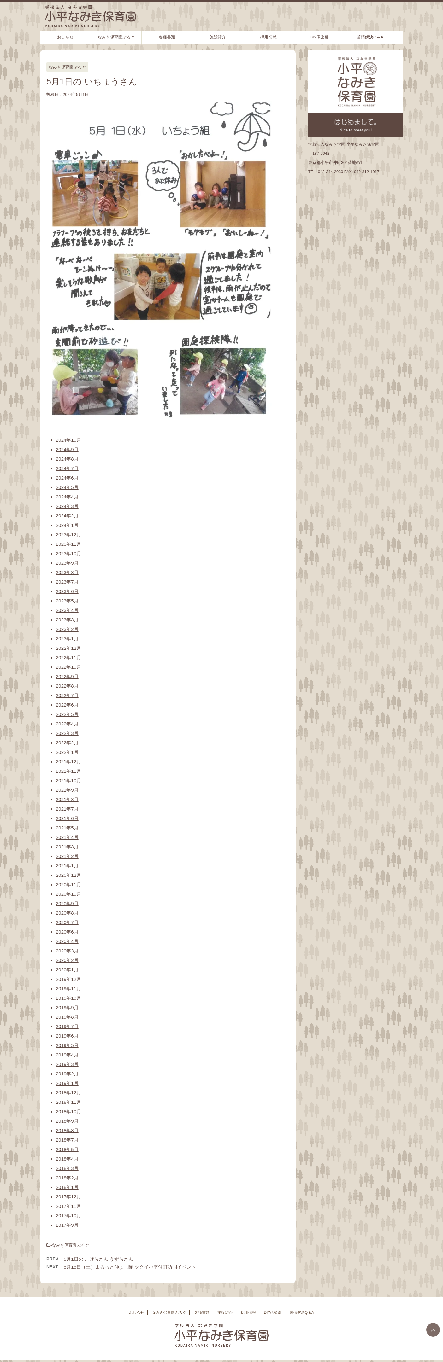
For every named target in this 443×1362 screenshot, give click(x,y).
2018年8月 (67, 1130)
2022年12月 (68, 648)
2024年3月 (67, 506)
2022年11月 (68, 657)
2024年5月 (67, 487)
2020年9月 (67, 903)
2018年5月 (67, 1149)
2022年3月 (67, 733)
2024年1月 (67, 525)
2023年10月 (68, 553)
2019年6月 (67, 1036)
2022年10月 (68, 667)
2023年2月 (67, 629)
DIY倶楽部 (319, 37)
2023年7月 (67, 582)
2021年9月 (67, 790)
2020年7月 (67, 922)
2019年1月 (67, 1083)
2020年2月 (67, 960)
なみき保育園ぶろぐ (116, 37)
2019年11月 (68, 988)
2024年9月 (67, 449)
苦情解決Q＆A (370, 37)
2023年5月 (67, 600)
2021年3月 (67, 846)
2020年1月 (67, 969)
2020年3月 (67, 950)
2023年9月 (67, 563)
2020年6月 (67, 931)
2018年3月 (67, 1168)
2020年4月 (67, 941)
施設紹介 (218, 37)
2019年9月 (67, 1007)
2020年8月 (67, 913)
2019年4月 (67, 1054)
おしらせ (65, 37)
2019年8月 (67, 1017)
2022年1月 (67, 752)
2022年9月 (67, 676)
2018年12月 (68, 1092)
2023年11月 (68, 544)
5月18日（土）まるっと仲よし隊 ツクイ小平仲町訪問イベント (130, 1267)
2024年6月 (67, 477)
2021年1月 (67, 865)
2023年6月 (67, 591)
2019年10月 (68, 998)
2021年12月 (68, 761)
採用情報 (268, 37)
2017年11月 (68, 1206)
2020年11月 (68, 884)
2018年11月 (68, 1102)
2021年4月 (67, 837)
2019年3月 (67, 1064)
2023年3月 (67, 619)
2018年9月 (67, 1121)
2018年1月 (67, 1187)
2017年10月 (68, 1215)
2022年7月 (67, 695)
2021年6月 (67, 818)
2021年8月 (67, 799)
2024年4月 (67, 496)
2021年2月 (67, 856)
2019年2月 (67, 1073)
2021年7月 (67, 809)
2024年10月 (68, 440)
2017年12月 (68, 1196)
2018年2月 (67, 1177)
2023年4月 (67, 610)
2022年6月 (67, 704)
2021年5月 (67, 827)
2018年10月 (68, 1111)
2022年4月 (67, 723)
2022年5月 (67, 714)
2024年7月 (67, 468)
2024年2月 (67, 515)
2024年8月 (67, 459)
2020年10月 (68, 894)
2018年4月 (67, 1158)
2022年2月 (67, 742)
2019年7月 (67, 1026)
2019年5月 (67, 1045)
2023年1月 (67, 638)
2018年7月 (67, 1140)
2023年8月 (67, 572)
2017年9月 (67, 1225)
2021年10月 (68, 780)
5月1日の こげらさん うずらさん (98, 1259)
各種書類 (167, 37)
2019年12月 (68, 979)
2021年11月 (68, 771)
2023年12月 (68, 534)
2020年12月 (68, 875)
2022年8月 (67, 686)
